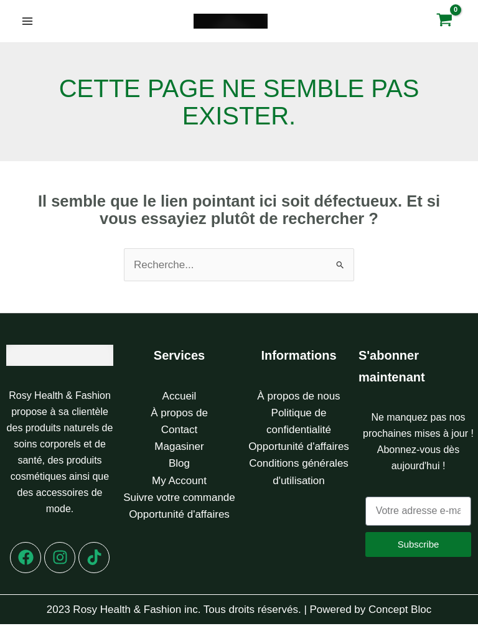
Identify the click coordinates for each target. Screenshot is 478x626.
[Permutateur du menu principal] (27, 22)
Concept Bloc (399, 611)
